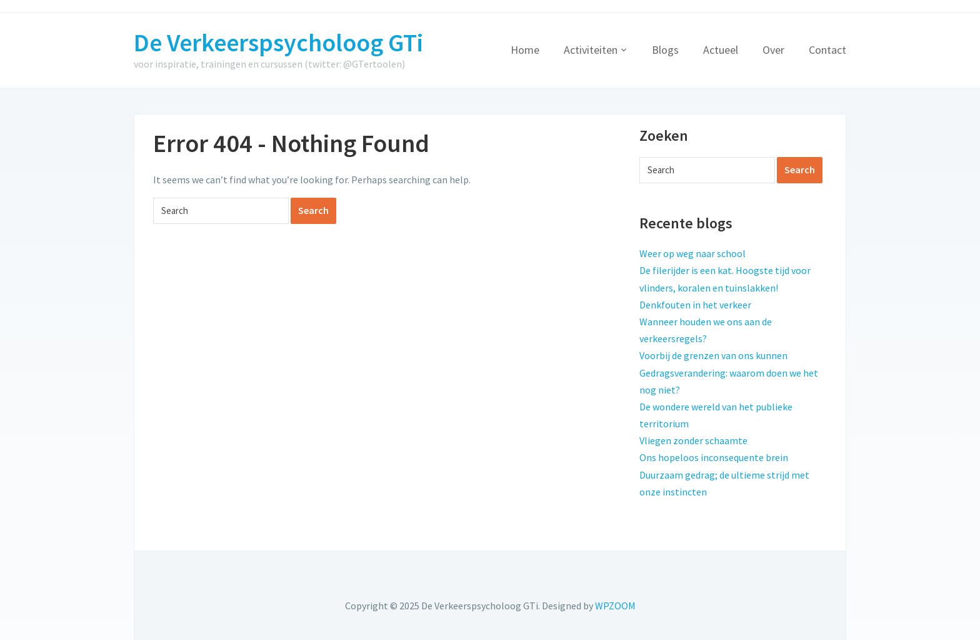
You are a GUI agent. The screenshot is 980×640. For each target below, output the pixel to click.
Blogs (665, 50)
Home (525, 50)
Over (773, 50)
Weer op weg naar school (692, 253)
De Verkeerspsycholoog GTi (278, 42)
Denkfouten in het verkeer (695, 304)
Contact (827, 50)
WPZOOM (615, 605)
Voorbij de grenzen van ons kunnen (713, 355)
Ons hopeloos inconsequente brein (713, 457)
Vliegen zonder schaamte (693, 440)
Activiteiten (591, 50)
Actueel (720, 50)
